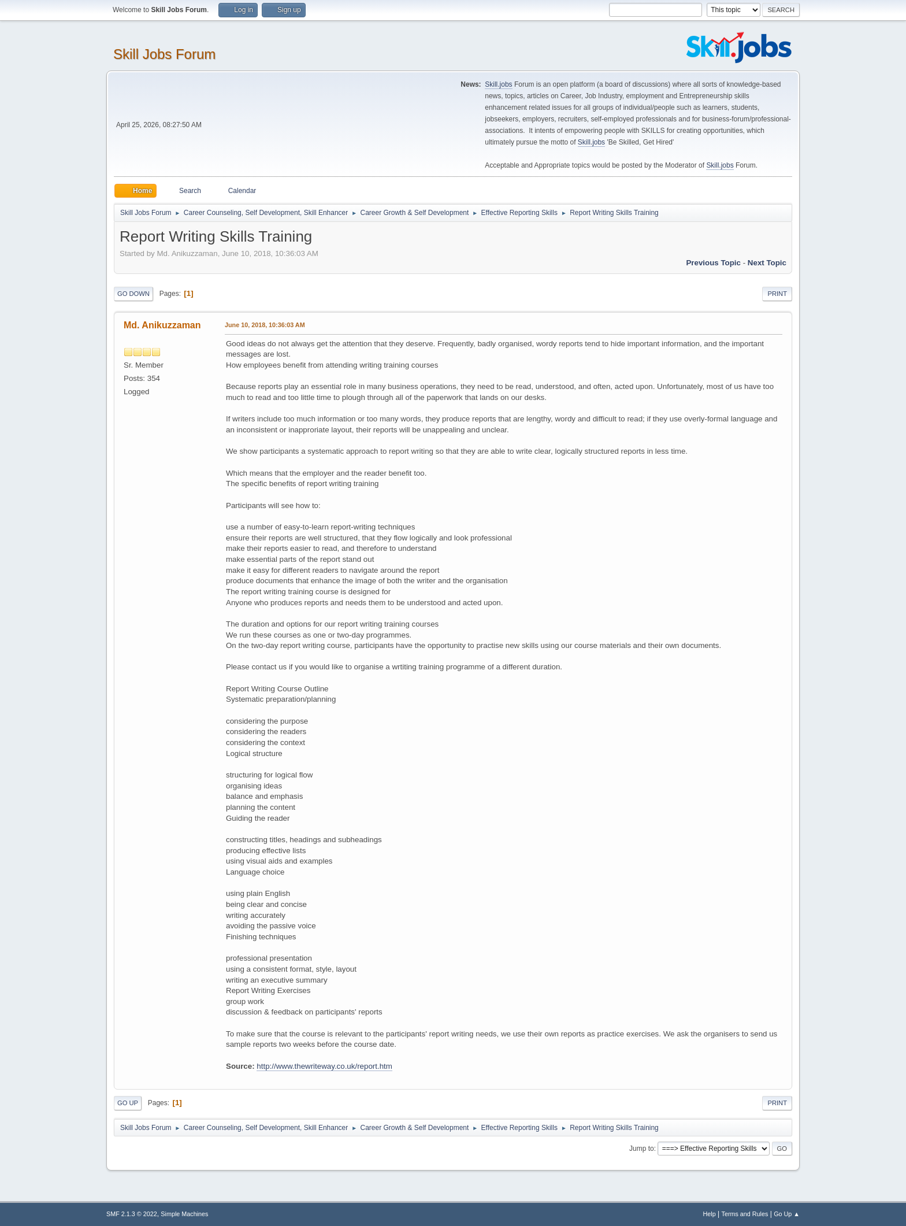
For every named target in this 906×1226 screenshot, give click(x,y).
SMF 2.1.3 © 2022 (131, 1213)
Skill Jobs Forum (164, 54)
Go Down (133, 293)
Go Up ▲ (787, 1213)
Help (709, 1213)
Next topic (767, 262)
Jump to (641, 1148)
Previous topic (713, 262)
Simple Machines (184, 1213)
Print (777, 293)
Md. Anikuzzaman (162, 325)
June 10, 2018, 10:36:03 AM (265, 324)
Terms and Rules (745, 1213)
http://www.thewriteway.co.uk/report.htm (324, 1066)
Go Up (127, 1102)
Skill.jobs (498, 84)
